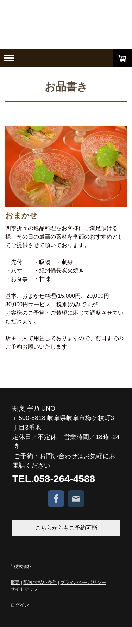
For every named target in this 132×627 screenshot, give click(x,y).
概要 (15, 582)
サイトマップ (24, 589)
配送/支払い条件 (40, 582)
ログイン (20, 605)
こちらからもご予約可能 (66, 528)
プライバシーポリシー (83, 582)
